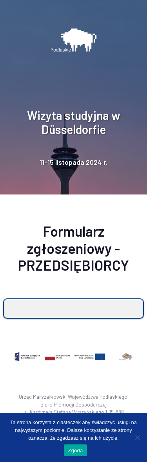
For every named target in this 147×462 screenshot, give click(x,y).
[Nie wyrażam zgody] (137, 437)
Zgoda (75, 450)
